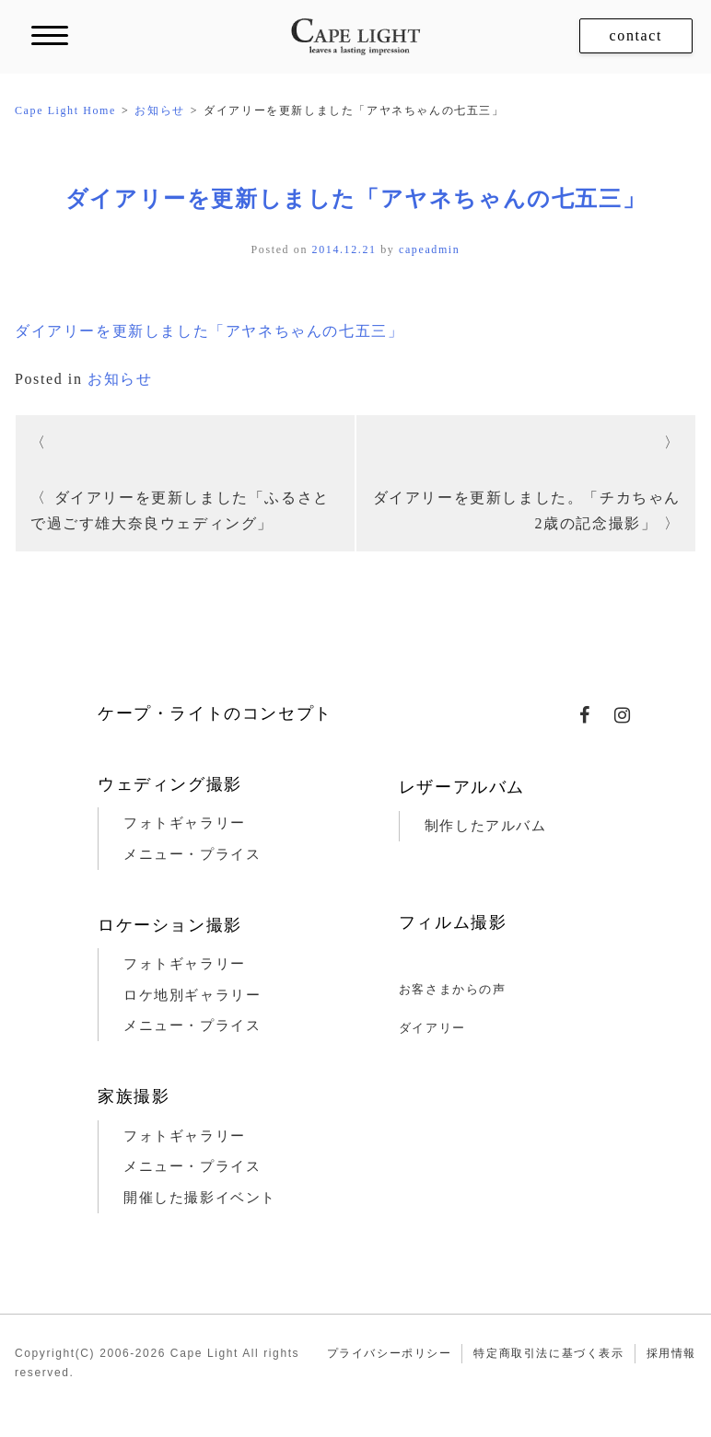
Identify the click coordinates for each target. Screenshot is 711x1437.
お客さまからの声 (453, 989)
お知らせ (119, 379)
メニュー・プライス (192, 854)
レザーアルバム (462, 787)
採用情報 (671, 1353)
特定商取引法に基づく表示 (548, 1353)
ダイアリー (432, 1028)
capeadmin (429, 249)
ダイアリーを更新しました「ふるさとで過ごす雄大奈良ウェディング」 (180, 510)
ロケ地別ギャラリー (192, 995)
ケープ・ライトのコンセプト (215, 713)
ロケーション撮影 (170, 925)
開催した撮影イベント (199, 1197)
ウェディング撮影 (170, 784)
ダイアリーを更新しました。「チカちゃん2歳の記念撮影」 (527, 510)
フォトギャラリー (184, 823)
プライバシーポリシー (389, 1353)
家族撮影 (133, 1096)
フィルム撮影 (453, 922)
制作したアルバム (486, 825)
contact (636, 35)
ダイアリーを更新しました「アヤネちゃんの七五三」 (355, 199)
